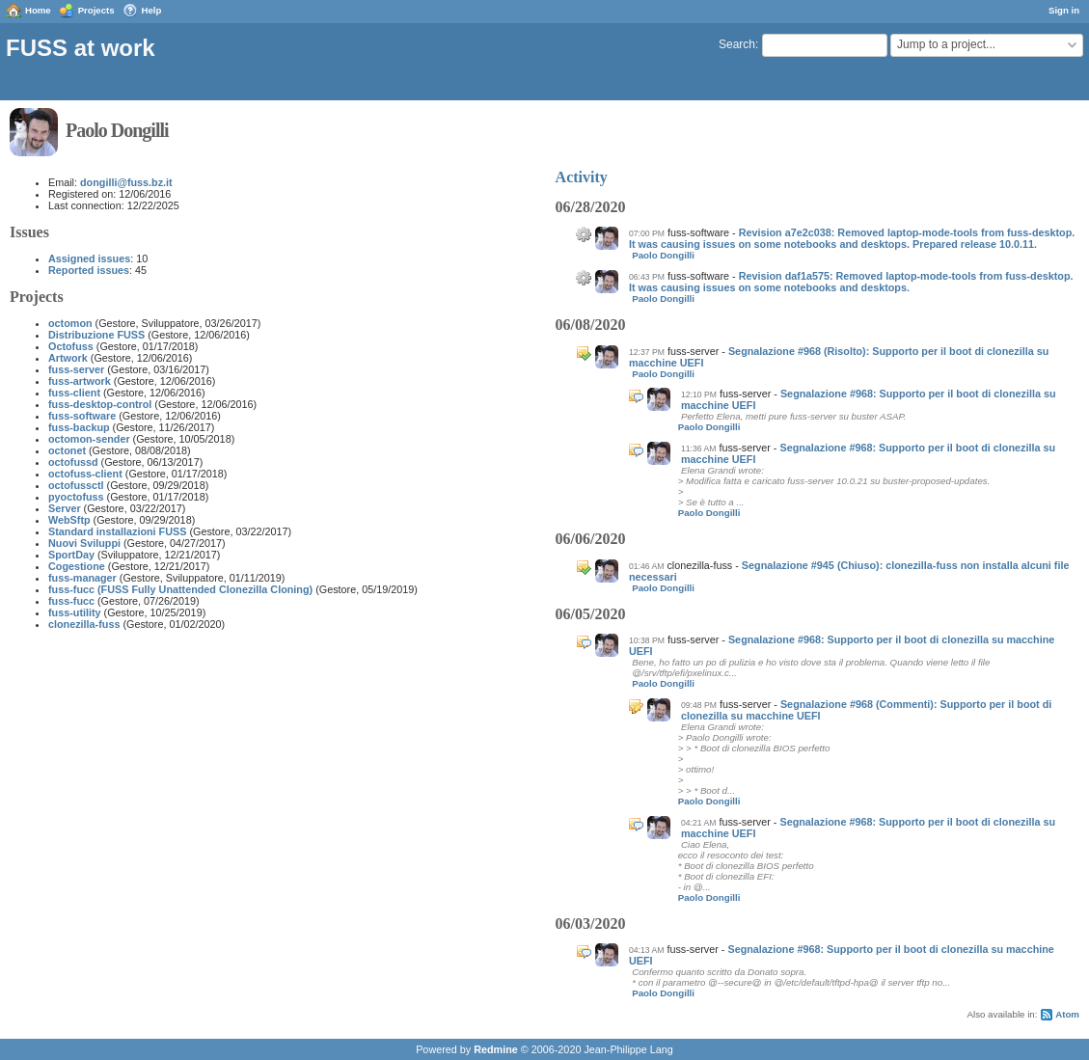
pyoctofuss (76, 497)
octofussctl (76, 485)
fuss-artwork (79, 381)
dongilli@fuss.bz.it (126, 182)
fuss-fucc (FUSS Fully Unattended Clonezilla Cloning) (180, 589)
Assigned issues (89, 258)
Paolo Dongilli (663, 255)
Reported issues (88, 270)
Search (737, 44)
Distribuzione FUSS (96, 334)
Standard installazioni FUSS (117, 531)
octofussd (73, 462)
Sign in (1063, 10)
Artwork (68, 358)
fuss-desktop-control (99, 404)
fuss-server (76, 369)
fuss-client (74, 392)
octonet (67, 450)
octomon (70, 323)
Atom (1067, 1014)
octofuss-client (85, 473)
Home (38, 10)
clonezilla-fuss (84, 624)
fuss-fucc (71, 601)
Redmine (496, 1049)
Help (152, 10)
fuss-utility (74, 612)
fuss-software (82, 415)
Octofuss (71, 346)
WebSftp (69, 520)
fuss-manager (82, 578)
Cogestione (76, 566)
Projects (96, 10)
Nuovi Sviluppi (84, 543)
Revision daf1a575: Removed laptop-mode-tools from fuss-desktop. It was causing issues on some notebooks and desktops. (851, 281)
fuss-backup (79, 427)
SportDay (71, 554)
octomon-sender (89, 439)
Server (64, 508)
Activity (582, 177)
